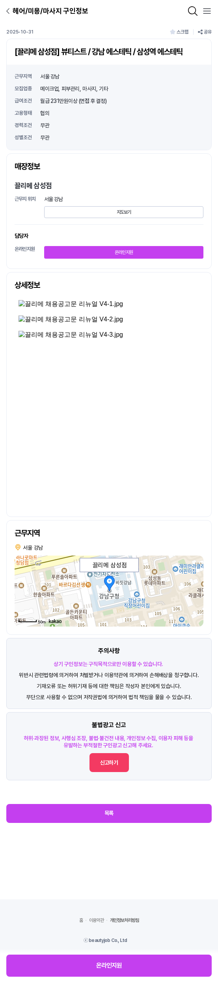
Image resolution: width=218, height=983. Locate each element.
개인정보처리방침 (124, 920)
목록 (109, 813)
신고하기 (109, 762)
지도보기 (124, 212)
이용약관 (96, 920)
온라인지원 (124, 252)
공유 (205, 32)
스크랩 (179, 32)
